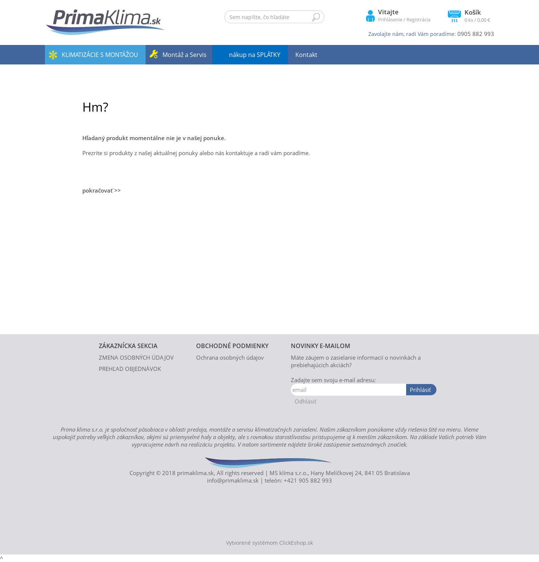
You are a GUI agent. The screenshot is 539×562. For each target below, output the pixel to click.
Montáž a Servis (184, 55)
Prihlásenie (390, 19)
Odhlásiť (305, 401)
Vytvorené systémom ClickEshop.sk (269, 543)
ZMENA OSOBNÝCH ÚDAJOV (136, 357)
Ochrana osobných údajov (230, 357)
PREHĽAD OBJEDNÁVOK (130, 368)
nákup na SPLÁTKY (254, 55)
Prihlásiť (420, 389)
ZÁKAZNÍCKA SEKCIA (128, 346)
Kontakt (306, 55)
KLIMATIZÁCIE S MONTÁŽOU (100, 55)
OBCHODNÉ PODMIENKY (232, 346)
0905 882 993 (475, 33)
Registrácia (418, 19)
